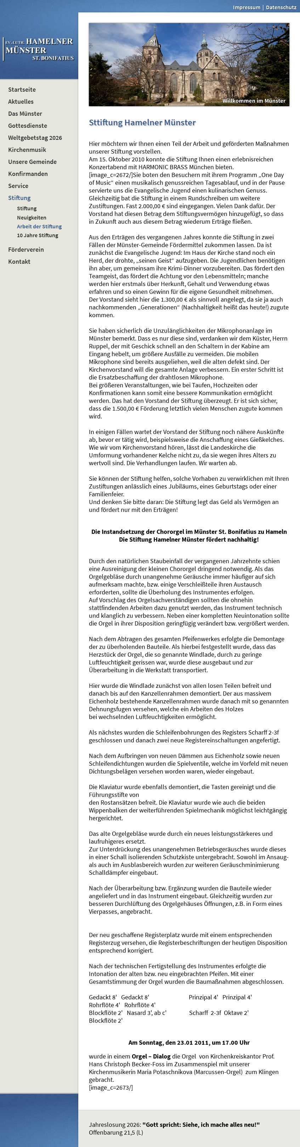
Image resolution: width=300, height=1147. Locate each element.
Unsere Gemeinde (32, 162)
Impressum (246, 7)
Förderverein (26, 249)
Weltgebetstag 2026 (35, 138)
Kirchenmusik (27, 150)
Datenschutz (281, 7)
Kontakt (19, 262)
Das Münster (25, 114)
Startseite (22, 89)
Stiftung (19, 198)
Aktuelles (21, 101)
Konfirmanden (28, 174)
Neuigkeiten (31, 217)
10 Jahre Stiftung (37, 235)
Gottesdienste (27, 126)
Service (18, 186)
